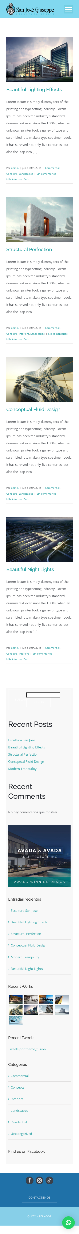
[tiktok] (49, 1180)
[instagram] (39, 1180)
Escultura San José (21, 740)
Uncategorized (21, 1133)
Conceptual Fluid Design (33, 409)
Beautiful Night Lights (30, 569)
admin (15, 168)
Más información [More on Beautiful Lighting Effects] (16, 179)
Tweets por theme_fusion (27, 1049)
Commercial (52, 168)
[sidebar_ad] (39, 826)
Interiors (24, 333)
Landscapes (26, 174)
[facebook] (29, 1180)
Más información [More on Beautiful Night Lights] (16, 659)
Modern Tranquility (22, 769)
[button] (68, 1222)
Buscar (20, 700)
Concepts (11, 174)
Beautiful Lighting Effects (34, 89)
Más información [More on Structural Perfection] (16, 339)
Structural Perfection (29, 249)
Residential (19, 1122)
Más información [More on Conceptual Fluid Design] (16, 499)
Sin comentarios (46, 174)
